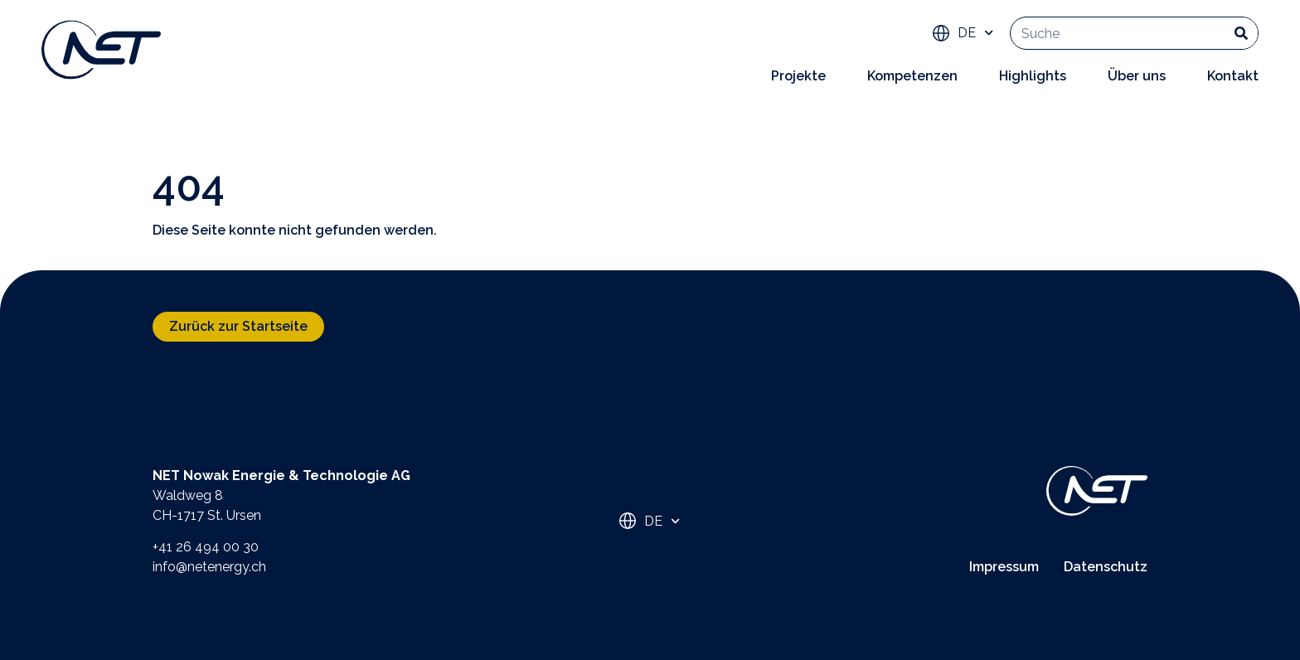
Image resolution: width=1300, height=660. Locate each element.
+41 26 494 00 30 (206, 547)
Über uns (1137, 76)
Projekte (798, 76)
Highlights (1032, 76)
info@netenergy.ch (209, 567)
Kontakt (1233, 76)
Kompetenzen (912, 76)
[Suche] (1241, 33)
